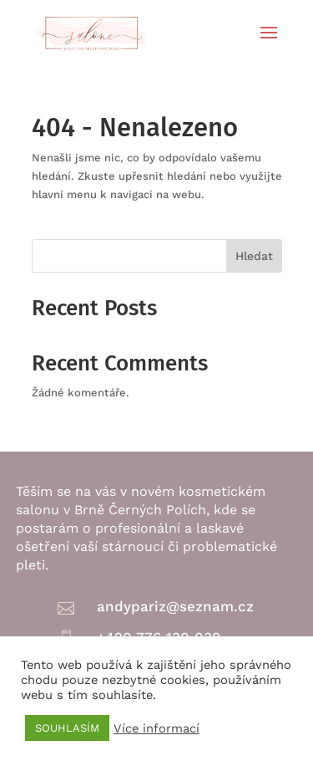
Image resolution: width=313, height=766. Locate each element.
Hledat (254, 256)
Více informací (156, 728)
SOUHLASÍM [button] (67, 728)
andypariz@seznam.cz (175, 606)
